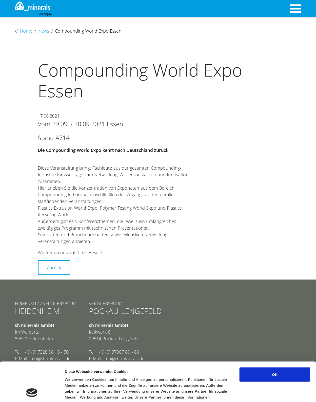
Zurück (54, 267)
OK (275, 338)
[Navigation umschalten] (295, 8)
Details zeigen (262, 392)
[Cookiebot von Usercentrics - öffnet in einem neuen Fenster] (32, 392)
